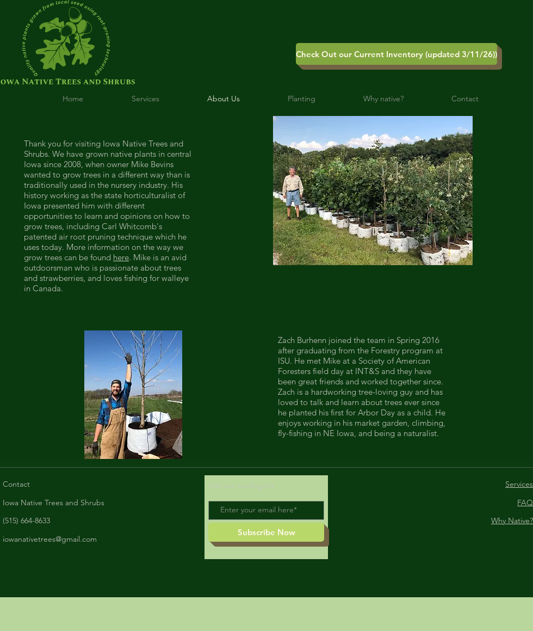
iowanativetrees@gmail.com (50, 539)
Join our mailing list (241, 486)
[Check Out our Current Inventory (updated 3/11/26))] (396, 54)
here (121, 257)
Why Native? (512, 520)
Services (519, 484)
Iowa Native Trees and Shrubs (53, 502)
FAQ (525, 502)
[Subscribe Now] (266, 532)
